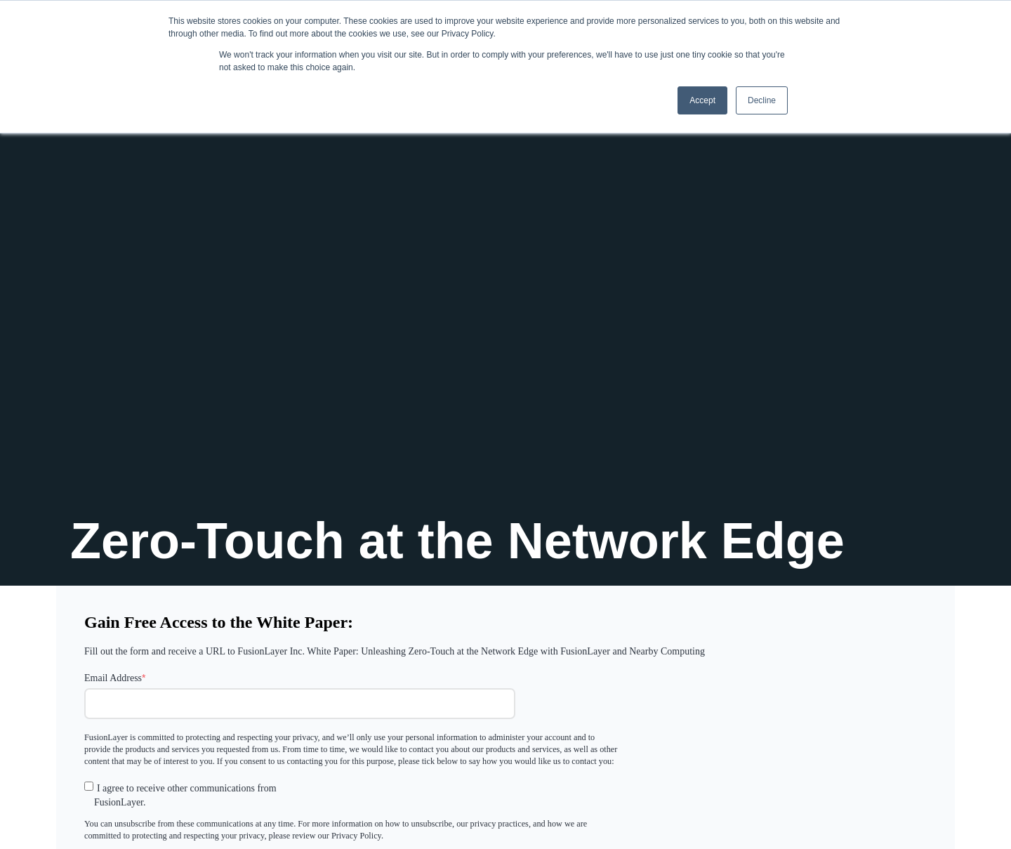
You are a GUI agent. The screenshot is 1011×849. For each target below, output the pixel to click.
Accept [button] (702, 100)
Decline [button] (762, 100)
